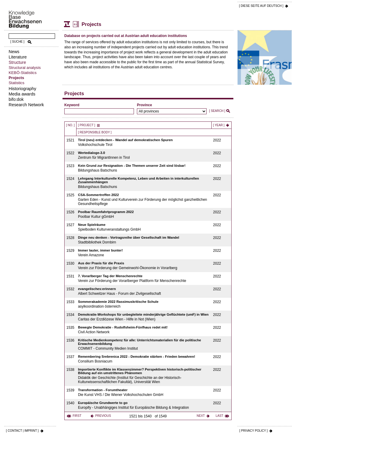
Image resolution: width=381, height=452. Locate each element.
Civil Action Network (144, 329)
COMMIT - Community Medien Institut (144, 344)
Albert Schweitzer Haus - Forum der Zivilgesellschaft (144, 291)
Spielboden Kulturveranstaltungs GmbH (144, 227)
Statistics (16, 83)
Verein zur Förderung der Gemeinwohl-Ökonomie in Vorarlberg (144, 265)
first (77, 415)
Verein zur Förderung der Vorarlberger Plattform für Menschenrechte (144, 278)
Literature (18, 57)
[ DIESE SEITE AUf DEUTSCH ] (261, 5)
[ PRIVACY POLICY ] (253, 430)
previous (103, 415)
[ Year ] (218, 125)
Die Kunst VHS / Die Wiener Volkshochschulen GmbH (144, 392)
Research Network (26, 104)
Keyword (71, 105)
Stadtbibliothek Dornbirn (144, 240)
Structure (17, 62)
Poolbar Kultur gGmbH (144, 214)
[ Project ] (86, 125)
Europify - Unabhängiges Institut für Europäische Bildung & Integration (144, 405)
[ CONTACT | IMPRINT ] (22, 430)
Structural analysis (25, 67)
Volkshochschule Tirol (144, 142)
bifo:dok (16, 99)
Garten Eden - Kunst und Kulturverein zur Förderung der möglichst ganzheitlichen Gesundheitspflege (144, 199)
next (201, 415)
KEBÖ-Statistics (23, 72)
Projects (16, 77)
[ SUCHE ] (17, 41)
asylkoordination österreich (144, 304)
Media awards (22, 94)
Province (144, 105)
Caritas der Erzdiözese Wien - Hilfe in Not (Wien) (144, 317)
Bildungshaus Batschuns (144, 168)
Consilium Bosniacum (144, 359)
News (14, 51)
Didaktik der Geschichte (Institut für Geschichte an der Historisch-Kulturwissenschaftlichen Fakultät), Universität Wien (144, 376)
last (219, 415)
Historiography (22, 88)
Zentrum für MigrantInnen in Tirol (144, 155)
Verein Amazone (144, 253)
